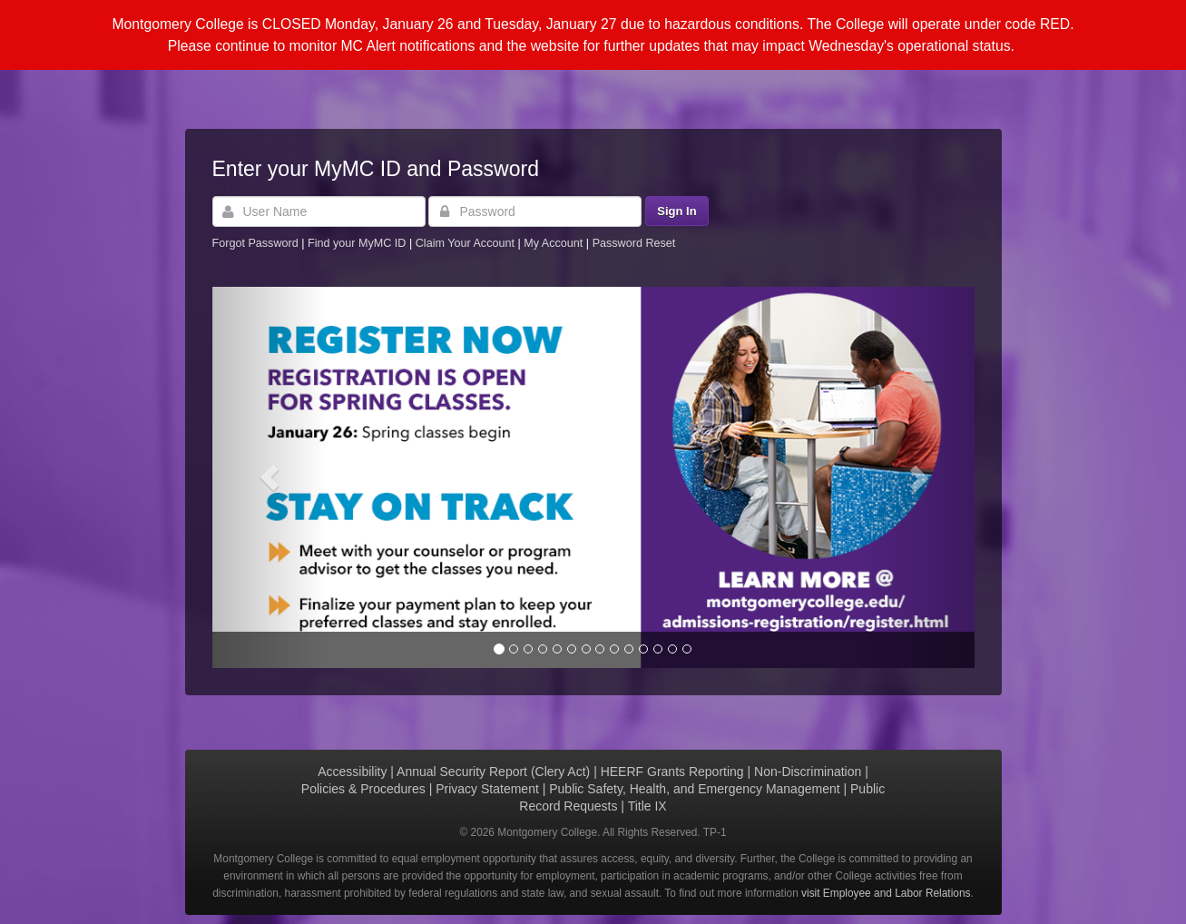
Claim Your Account (467, 243)
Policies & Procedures (363, 788)
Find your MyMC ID (357, 243)
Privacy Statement (487, 788)
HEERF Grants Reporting (672, 771)
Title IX (647, 806)
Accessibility (352, 771)
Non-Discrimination (807, 771)
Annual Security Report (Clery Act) (493, 771)
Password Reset (634, 243)
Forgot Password (255, 243)
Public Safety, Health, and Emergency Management (694, 788)
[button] (269, 477)
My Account (555, 243)
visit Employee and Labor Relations (885, 893)
